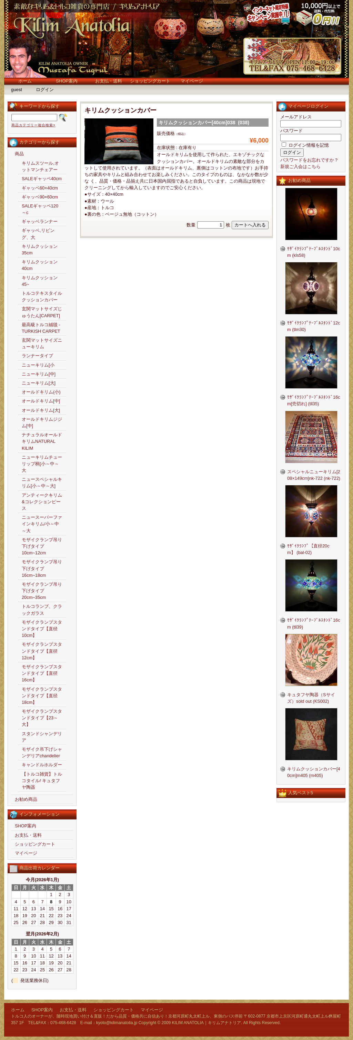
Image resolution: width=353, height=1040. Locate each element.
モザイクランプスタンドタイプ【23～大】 (42, 718)
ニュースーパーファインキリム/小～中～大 (42, 524)
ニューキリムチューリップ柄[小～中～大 (42, 464)
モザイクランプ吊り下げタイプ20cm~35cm (42, 591)
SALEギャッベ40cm (42, 178)
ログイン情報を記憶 (305, 145)
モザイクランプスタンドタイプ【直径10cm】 (42, 629)
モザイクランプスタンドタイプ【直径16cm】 (42, 673)
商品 (19, 153)
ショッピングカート (150, 81)
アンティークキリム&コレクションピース (42, 502)
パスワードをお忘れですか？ (309, 160)
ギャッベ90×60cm (40, 197)
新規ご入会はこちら (300, 166)
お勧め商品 (26, 799)
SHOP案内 (67, 81)
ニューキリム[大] (39, 383)
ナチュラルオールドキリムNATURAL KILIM (42, 441)
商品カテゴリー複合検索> (33, 125)
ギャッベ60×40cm (40, 188)
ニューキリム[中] (39, 374)
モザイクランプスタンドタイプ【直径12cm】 (42, 651)
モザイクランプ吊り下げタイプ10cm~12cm (42, 546)
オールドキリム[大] (41, 410)
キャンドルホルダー (42, 764)
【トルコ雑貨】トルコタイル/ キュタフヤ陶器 (42, 780)
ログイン (45, 89)
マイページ (192, 81)
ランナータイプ (37, 355)
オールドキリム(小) (41, 392)
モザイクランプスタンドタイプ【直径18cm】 (42, 696)
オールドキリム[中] (41, 401)
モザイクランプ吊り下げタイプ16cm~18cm (42, 568)
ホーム (25, 81)
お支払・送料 (108, 81)
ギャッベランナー (40, 221)
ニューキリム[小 (38, 365)
